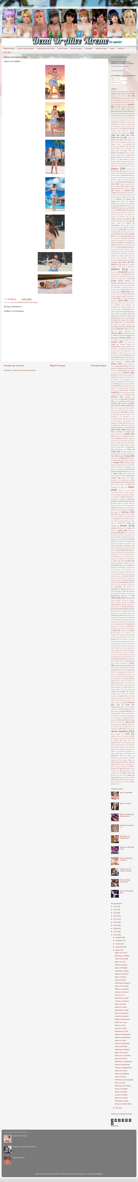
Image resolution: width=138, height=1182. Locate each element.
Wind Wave (122, 769)
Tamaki (127, 705)
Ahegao (113, 96)
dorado (121, 272)
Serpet (125, 652)
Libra (115, 401)
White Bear (124, 758)
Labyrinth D (117, 379)
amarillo (131, 104)
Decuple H (117, 253)
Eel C (127, 276)
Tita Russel (116, 718)
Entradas (116, 79)
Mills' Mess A (114, 440)
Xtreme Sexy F (127, 773)
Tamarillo (114, 707)
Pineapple (126, 550)
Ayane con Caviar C (121, 1058)
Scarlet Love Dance (126, 637)
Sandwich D (114, 617)
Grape (115, 324)
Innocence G (114, 355)
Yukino (119, 782)
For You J (131, 303)
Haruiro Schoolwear (125, 331)
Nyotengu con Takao (122, 1010)
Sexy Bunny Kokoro (126, 656)
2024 (115, 910)
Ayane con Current (121, 953)
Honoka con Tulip (120, 1028)
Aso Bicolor (128, 122)
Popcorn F (128, 569)
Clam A (113, 212)
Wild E (119, 766)
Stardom (129, 680)
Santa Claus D (125, 622)
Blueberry (121, 182)
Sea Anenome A (124, 639)
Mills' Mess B (125, 440)
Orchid (120, 523)
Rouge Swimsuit (122, 602)
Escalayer (129, 283)
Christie (119, 210)
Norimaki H (124, 510)
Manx (122, 427)
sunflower (123, 691)
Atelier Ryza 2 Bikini (119, 126)
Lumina (113, 408)
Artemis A (126, 118)
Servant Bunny (119, 654)
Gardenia (113, 316)
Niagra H (115, 499)
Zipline (115, 784)
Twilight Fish (130, 724)
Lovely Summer (126, 406)
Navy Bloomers (123, 480)
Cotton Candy (115, 227)
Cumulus (129, 236)
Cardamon (114, 193)
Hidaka (115, 335)
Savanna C (122, 626)
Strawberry (129, 685)
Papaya (122, 528)
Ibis (120, 346)
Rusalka (124, 607)
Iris (121, 355)
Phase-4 (129, 546)
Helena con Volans (121, 965)
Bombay (129, 182)
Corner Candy (115, 223)
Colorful (113, 221)
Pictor (112, 550)
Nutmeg (131, 510)
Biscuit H (114, 159)
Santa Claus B (128, 620)
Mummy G (114, 469)
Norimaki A (122, 508)
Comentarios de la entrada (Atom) (24, 370)
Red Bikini (131, 591)
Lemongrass (128, 395)
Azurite (130, 137)
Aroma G (113, 118)
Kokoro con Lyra (120, 962)
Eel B (122, 276)
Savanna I (131, 628)
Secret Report (115, 648)
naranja (113, 478)
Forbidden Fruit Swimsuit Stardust (121, 307)
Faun (123, 294)
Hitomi (30, 302)
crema (121, 229)
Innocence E (115, 353)
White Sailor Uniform (125, 760)
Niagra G (131, 497)
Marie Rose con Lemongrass (124, 1080)
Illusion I (115, 348)
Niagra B (126, 495)
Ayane (131, 133)
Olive (115, 519)
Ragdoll (123, 589)
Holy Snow (128, 340)
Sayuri (115, 630)
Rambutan (118, 591)
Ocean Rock (120, 514)
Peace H (130, 535)
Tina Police (131, 713)
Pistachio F (122, 559)
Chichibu (113, 208)
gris (130, 327)
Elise (129, 278)
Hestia (132, 333)
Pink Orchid (120, 554)
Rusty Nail (119, 609)
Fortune (125, 309)
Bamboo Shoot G (127, 142)
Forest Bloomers (116, 309)
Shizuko (124, 663)
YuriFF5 (126, 782)
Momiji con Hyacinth (122, 974)
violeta (123, 738)
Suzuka (121, 696)
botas (113, 184)
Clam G (119, 212)
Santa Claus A (118, 620)
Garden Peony (127, 314)
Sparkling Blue (130, 676)
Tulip (123, 724)
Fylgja (130, 311)
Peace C (126, 532)
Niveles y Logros (76, 49)
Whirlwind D (114, 758)
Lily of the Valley (129, 401)
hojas (132, 338)
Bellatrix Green (127, 150)
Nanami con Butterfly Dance (127, 848)
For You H (124, 303)
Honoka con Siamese (122, 1001)
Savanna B (114, 626)
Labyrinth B (131, 377)
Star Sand (121, 680)
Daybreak (126, 247)
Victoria (126, 736)
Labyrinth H (123, 381)
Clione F (113, 216)
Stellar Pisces (120, 685)
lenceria (114, 397)
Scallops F (118, 633)
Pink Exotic (126, 552)
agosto (117, 950)
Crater (114, 229)
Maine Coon (117, 425)
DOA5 (117, 265)
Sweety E (113, 700)
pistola (115, 561)
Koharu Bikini (130, 370)
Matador (129, 432)
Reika (130, 593)
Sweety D (129, 698)
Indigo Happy (130, 348)
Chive (130, 208)
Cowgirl (124, 227)
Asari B (117, 120)
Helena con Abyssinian (122, 1064)
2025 (115, 906)
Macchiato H (118, 421)
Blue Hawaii (131, 173)
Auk (118, 128)
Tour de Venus (129, 720)
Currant (123, 238)
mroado (125, 465)
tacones (131, 702)
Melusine (119, 438)
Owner (123, 525)
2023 (115, 913)
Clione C (122, 214)
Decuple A (122, 249)
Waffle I (121, 753)
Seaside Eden (117, 643)
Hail (112, 329)
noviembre (119, 941)
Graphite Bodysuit (126, 324)
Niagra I (123, 499)
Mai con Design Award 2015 (125, 881)
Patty (119, 533)
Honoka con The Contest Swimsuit (126, 870)
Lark (133, 383)
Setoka (127, 654)
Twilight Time (117, 726)
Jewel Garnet (115, 359)
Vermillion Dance (116, 736)
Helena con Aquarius (122, 989)
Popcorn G (114, 572)
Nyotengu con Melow (122, 1049)
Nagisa (116, 473)
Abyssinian (114, 94)
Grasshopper (115, 327)
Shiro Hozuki (115, 663)
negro (131, 486)
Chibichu (129, 206)
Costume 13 (127, 225)
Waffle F (129, 751)
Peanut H (122, 543)
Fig (123, 296)
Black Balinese (124, 159)
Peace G (123, 535)
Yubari (115, 779)
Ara (126, 111)
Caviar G (126, 197)
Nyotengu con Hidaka (122, 956)
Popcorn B (116, 567)
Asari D (124, 120)
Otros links (7, 52)
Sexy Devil (114, 659)
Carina (122, 193)
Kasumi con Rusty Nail (122, 1043)
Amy (116, 107)
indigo (122, 348)
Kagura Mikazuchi (116, 362)
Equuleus (114, 283)
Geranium (131, 318)
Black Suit (129, 166)
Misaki (113, 451)
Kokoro (126, 372)
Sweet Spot (120, 698)
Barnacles (113, 146)
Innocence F (127, 353)
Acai (122, 94)
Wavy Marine (127, 755)
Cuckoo (116, 236)
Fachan (130, 289)
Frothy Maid (119, 311)
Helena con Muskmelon (123, 1037)
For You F (115, 303)
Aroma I (120, 118)
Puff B (118, 578)
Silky (130, 665)
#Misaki (113, 91)
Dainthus (129, 243)
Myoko (122, 471)
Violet (132, 736)
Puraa (114, 582)
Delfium (125, 253)
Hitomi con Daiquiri (121, 1089)
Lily (120, 401)
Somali (120, 674)
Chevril (122, 206)
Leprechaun (124, 399)
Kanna (128, 362)
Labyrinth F (128, 379)
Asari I (130, 120)
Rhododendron (115, 596)
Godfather (116, 322)
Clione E (129, 214)
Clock (130, 216)
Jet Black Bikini (115, 357)
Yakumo (129, 775)
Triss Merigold (118, 722)
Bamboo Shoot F (115, 142)
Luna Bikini (131, 412)
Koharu (121, 370)
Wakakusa (129, 753)
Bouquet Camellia (124, 184)
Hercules (125, 333)
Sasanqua (129, 624)
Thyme (127, 709)
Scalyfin (121, 635)
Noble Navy (128, 503)
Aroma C (123, 115)
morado (116, 462)
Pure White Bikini (123, 582)
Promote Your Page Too (117, 70)
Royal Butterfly (128, 604)
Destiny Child (115, 258)
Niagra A (119, 495)
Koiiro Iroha (116, 373)
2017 (115, 932)
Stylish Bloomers (116, 687)
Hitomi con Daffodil (121, 959)
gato (121, 316)
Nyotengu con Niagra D (122, 983)
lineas (115, 403)
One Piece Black (124, 518)
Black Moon (131, 161)
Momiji (126, 456)
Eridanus (122, 283)
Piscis (112, 556)
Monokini (131, 458)
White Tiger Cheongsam (125, 764)
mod (112, 456)
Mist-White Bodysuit (126, 451)
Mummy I (121, 469)
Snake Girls (122, 670)
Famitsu (132, 292)
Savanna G (116, 628)
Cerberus (113, 201)
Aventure (123, 133)
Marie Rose (115, 429)
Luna (122, 412)
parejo (113, 530)
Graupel (123, 327)
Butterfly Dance (123, 188)
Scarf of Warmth (129, 635)
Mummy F (129, 467)
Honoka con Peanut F (122, 992)
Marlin (113, 432)
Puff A (112, 578)
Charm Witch (122, 203)
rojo (132, 595)
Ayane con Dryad (120, 1077)
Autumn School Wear (118, 131)
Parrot (130, 530)
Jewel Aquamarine (127, 357)
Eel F (133, 276)
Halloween (120, 329)
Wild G (125, 766)
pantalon (114, 528)
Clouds (113, 219)
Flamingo (113, 300)
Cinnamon (129, 210)
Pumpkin (119, 580)
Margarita (129, 427)
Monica (123, 458)
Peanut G (113, 543)
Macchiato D (127, 416)
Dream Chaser (117, 274)
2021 (115, 919)
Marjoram (129, 430)
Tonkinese (120, 720)
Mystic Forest (130, 471)
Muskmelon (114, 471)
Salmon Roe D (128, 611)
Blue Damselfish (121, 173)
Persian (120, 546)
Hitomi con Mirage (121, 1046)
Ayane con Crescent (121, 1052)
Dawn (119, 247)
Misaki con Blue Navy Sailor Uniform (127, 815)
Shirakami (129, 661)
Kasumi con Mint (120, 980)
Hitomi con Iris (120, 995)
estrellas (132, 285)
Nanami (129, 476)
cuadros (131, 234)
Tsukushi (128, 722)
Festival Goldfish (115, 296)
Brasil (117, 186)
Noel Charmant (128, 505)
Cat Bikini (114, 195)
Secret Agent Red (118, 646)
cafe (132, 188)
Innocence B (117, 351)
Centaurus (119, 199)
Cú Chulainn (116, 234)
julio (117, 1108)
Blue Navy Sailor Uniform (127, 177)
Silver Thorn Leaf (116, 667)
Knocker (129, 368)
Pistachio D (129, 556)
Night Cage (130, 499)
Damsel (121, 245)
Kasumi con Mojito (121, 1092)
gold (122, 322)
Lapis (128, 383)
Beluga (113, 153)
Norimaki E (116, 510)
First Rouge (124, 298)
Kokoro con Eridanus (121, 1013)
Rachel (129, 587)
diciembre (118, 937)
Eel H (115, 278)
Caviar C (113, 197)
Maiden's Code (130, 423)
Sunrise (123, 694)
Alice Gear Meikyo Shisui (125, 102)
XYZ (123, 775)
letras (132, 399)
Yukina (113, 782)
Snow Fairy (131, 670)
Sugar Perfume (115, 689)
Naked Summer (127, 473)
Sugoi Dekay (128, 689)
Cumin (123, 236)
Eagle (112, 276)
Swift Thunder (115, 702)
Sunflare (113, 691)
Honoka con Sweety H (126, 826)
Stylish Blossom (127, 687)
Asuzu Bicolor (121, 124)
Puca (130, 576)
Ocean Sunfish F (119, 516)
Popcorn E (118, 569)
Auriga (124, 129)
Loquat (116, 406)
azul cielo (14, 302)
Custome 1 (114, 240)
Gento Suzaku (122, 318)
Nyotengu (125, 512)
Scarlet (115, 637)
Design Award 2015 (126, 256)
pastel (113, 533)
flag (131, 298)
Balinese (113, 140)
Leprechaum (114, 399)
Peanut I (129, 543)
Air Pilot (121, 96)
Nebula (129, 484)
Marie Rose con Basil (122, 998)
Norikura (113, 508)
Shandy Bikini (130, 659)
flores (121, 300)
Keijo (117, 366)
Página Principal (9, 49)
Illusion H (131, 346)
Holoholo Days (117, 340)
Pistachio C (120, 556)
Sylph (123, 702)
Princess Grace (128, 574)
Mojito (120, 456)
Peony (113, 546)
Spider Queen (117, 678)
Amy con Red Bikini (126, 792)
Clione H (122, 216)
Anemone (124, 107)
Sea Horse (131, 641)
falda (25, 302)
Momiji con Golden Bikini (123, 1104)
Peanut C (115, 541)
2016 (115, 935)
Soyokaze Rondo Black (117, 676)
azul (117, 135)
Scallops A (124, 630)
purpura (132, 585)
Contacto (121, 49)
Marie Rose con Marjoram (123, 1061)
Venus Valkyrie (115, 734)
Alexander (114, 98)
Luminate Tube (122, 408)
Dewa (120, 260)
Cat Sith (122, 195)
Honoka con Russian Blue (123, 1068)
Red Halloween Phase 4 (120, 593)
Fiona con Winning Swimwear (126, 859)
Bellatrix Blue (115, 150)
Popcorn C (124, 567)
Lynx (114, 414)
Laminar (122, 383)
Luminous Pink (121, 410)
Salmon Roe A (117, 611)
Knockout (114, 370)
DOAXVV (115, 269)
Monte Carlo (117, 460)
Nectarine (114, 487)
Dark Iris (113, 247)
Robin (125, 595)
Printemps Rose (115, 576)
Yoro (132, 777)
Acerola (129, 94)
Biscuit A (114, 157)
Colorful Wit (121, 221)
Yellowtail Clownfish (123, 777)
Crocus (132, 232)
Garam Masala (115, 313)
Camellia (117, 191)
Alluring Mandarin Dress (118, 104)
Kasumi (35, 302)
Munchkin (129, 469)
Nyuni (112, 514)
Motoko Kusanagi (116, 465)
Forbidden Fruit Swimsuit (122, 305)
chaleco (123, 201)
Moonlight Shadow (128, 460)
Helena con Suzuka (121, 1098)
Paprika (129, 528)
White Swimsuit (116, 762)
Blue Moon (125, 175)
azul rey (119, 137)
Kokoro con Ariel (120, 1040)
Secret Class (128, 646)
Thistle (120, 709)
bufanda (130, 186)
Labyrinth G (114, 381)
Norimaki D (131, 508)
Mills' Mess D (121, 443)
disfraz (124, 262)
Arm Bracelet (114, 113)
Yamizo (113, 777)
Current (130, 238)
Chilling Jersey (123, 208)
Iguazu (125, 346)
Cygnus (130, 240)
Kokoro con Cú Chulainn (123, 1055)
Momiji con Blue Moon (122, 1019)
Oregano (128, 523)
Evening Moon (127, 287)
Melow (126, 436)
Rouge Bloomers (116, 600)
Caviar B (129, 195)
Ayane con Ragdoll (121, 968)
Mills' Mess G (125, 445)
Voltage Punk (127, 740)
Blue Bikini (125, 171)
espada (113, 285)
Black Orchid (116, 164)
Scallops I (113, 635)
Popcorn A (131, 565)
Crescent (115, 232)
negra (122, 487)
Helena (114, 333)
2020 (115, 922)
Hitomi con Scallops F (20, 1136)
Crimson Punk (124, 232)
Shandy (122, 659)
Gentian (113, 318)
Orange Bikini (124, 521)
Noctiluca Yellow (116, 505)
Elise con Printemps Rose (126, 892)
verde (127, 734)
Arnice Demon (124, 113)
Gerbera (115, 320)
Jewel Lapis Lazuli (127, 359)
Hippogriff (114, 338)
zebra (132, 782)
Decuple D (116, 251)
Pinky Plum (129, 554)
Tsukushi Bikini (115, 724)
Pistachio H (131, 559)
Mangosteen (115, 427)
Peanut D (122, 541)
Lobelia (131, 403)
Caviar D (120, 197)
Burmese (113, 188)
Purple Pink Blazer (122, 585)
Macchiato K (128, 414)
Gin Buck (131, 320)
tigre (122, 711)
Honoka (114, 342)
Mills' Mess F (116, 445)
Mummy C (120, 467)
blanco (114, 168)
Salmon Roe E (115, 613)
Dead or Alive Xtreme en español (119, 66)
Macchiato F (123, 418)
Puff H (112, 580)
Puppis (132, 580)
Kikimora (124, 366)
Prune (124, 576)
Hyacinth (113, 346)
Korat (112, 375)
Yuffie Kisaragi (123, 779)
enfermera (127, 281)
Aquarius (119, 111)
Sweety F (121, 700)
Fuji (126, 311)
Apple (113, 111)
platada (113, 563)
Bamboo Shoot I (116, 144)
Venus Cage (128, 729)
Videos (112, 49)
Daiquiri (113, 245)
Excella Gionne (115, 289)
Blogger (100, 1174)
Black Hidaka (121, 161)
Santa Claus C (115, 622)
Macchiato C (115, 416)
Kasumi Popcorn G (19, 1158)
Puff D (130, 578)
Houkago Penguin (125, 344)
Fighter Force (130, 296)
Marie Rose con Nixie (122, 971)
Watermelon (114, 756)
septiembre (119, 947)
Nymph (116, 512)
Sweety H (129, 700)
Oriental (113, 526)
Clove (120, 219)
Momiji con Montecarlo (122, 1034)
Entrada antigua (98, 365)
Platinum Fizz (128, 563)
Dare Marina (128, 245)
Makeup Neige (128, 425)
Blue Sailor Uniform (119, 180)
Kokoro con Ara (120, 1083)
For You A (131, 300)
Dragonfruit (131, 272)
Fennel (130, 294)
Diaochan (127, 260)
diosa (115, 262)
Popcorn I (131, 572)
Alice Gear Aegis (124, 98)
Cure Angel (114, 238)
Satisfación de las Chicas (45, 49)
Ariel (130, 111)
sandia (113, 615)
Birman (129, 155)
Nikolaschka (125, 501)
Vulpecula (114, 743)
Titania (125, 718)
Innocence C (128, 351)
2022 (115, 916)
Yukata (130, 779)
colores (128, 219)
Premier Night (117, 574)
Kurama (113, 377)
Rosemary (129, 598)
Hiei (121, 335)
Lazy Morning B (125, 386)
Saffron (127, 609)
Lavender (115, 386)
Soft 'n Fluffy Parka (118, 672)
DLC (132, 262)
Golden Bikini (130, 322)
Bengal (121, 153)
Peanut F (130, 541)
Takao (118, 705)
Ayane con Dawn (120, 1004)
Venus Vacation (119, 731)
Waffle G (113, 753)
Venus (121, 729)
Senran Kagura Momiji (117, 650)
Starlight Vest (123, 683)
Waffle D (121, 751)
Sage (132, 609)
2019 (115, 925)
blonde (129, 169)
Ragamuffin (114, 589)
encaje (113, 280)
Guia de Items (62, 49)
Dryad (125, 274)
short (132, 663)
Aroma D (130, 115)
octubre (118, 944)
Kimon (130, 366)
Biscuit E (121, 157)
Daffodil (20, 302)
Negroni (120, 490)
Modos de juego (101, 49)
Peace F (116, 535)
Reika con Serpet (125, 803)
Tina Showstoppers (128, 716)
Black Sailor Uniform (117, 166)
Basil (121, 146)
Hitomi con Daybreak (122, 1074)
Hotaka (113, 344)
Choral (113, 210)
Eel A (117, 276)
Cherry (115, 206)
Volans (116, 740)
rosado (118, 597)
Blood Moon (115, 171)
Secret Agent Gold (128, 643)
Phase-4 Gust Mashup (117, 548)
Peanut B (131, 539)
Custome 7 (123, 240)
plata (129, 561)
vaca (126, 726)
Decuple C (131, 249)
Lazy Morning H (124, 388)
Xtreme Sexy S (115, 775)
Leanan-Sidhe (124, 390)
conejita (129, 221)
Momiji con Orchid (121, 1071)
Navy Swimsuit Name (117, 484)
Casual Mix (129, 193)
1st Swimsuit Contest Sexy (124, 91)
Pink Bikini (118, 552)
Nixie (132, 501)
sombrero (129, 674)
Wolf (121, 771)
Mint (112, 449)
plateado (119, 563)
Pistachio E (114, 559)
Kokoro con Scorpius (122, 986)
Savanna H (124, 628)
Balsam (122, 140)
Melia (112, 436)
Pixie (122, 561)
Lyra (120, 414)
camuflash (127, 190)
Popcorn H (123, 572)
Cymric (113, 243)
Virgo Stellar (130, 738)
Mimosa (129, 447)
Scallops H (128, 633)
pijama (119, 550)
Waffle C (113, 751)
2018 (115, 928)
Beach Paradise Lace (117, 148)
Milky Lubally (128, 438)
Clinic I (115, 214)
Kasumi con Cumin (121, 1007)
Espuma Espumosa (122, 285)
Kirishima (121, 368)
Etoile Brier (116, 287)
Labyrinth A (122, 377)
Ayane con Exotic (120, 977)
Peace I (113, 537)
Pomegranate (115, 565)
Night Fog (116, 501)
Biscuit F (129, 157)
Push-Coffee (118, 587)
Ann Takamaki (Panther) (125, 109)
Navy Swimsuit (127, 482)
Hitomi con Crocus (121, 1022)
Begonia (129, 148)
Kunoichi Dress (121, 375)
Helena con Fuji (120, 1025)
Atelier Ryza (131, 124)
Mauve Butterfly (116, 434)
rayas (124, 591)
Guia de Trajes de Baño (26, 49)
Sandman (120, 615)
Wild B (113, 766)
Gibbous (123, 320)
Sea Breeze (123, 641)
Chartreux (131, 203)
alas (129, 96)
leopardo (128, 397)
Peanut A (124, 539)
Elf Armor (122, 278)
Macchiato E (114, 418)
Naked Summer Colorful (118, 475)
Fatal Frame (116, 294)
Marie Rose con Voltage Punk (125, 837)
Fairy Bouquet (115, 292)
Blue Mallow (116, 175)
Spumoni (126, 678)
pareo (120, 530)
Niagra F (124, 497)
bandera (128, 144)
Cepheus (128, 199)
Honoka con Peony (121, 1095)
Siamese (117, 665)
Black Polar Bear (127, 164)
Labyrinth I (131, 381)
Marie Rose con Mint (122, 1031)
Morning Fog (128, 463)
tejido (122, 707)
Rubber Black (115, 606)
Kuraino (130, 375)
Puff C (124, 578)
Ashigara (113, 122)
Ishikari (126, 355)
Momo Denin (114, 458)
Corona (128, 223)
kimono (113, 368)
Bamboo (129, 140)
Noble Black (117, 503)
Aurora (130, 129)
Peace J (119, 537)
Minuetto (120, 449)
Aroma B (116, 115)
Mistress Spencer (116, 454)
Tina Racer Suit (117, 716)
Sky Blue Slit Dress (128, 667)
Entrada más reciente (14, 365)
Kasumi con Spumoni (122, 1016)
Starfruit (113, 683)
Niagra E (116, 497)
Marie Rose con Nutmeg (123, 1086)
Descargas (88, 49)
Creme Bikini (130, 229)
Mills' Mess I (121, 447)
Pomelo (124, 565)
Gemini (129, 316)
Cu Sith (124, 234)
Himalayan (128, 335)
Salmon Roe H (127, 613)
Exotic (124, 289)
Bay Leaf (129, 146)
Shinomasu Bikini (118, 661)
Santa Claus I (120, 624)
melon (119, 436)
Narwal (124, 478)
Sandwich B (129, 615)
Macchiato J (128, 421)
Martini (121, 432)
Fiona (115, 298)
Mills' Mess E (130, 443)
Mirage (129, 449)
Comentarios (117, 82)
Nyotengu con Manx (121, 1101)
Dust (131, 274)
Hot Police (127, 342)
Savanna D (131, 626)
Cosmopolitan (115, 225)
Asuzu (113, 124)
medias (127, 434)
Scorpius (113, 639)
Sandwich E (123, 617)
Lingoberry (124, 403)
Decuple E (124, 251)
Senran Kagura (127, 648)
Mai (121, 423)
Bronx (123, 186)
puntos (126, 580)
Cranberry (131, 227)
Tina (126, 711)
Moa (131, 454)
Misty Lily (125, 454)
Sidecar (124, 665)
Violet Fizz (116, 738)
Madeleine (114, 423)
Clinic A (132, 212)
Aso (121, 122)
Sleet (114, 670)
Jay (131, 355)
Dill (133, 260)
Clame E (125, 212)
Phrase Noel (128, 548)
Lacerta (115, 384)
